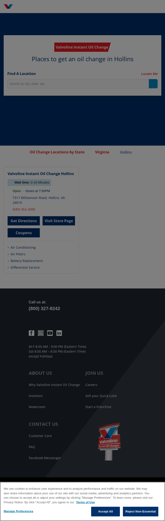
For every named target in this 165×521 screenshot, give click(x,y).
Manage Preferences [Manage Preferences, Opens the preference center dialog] (18, 511)
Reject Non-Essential (140, 511)
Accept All (105, 511)
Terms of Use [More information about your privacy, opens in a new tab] (85, 502)
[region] (82, 501)
